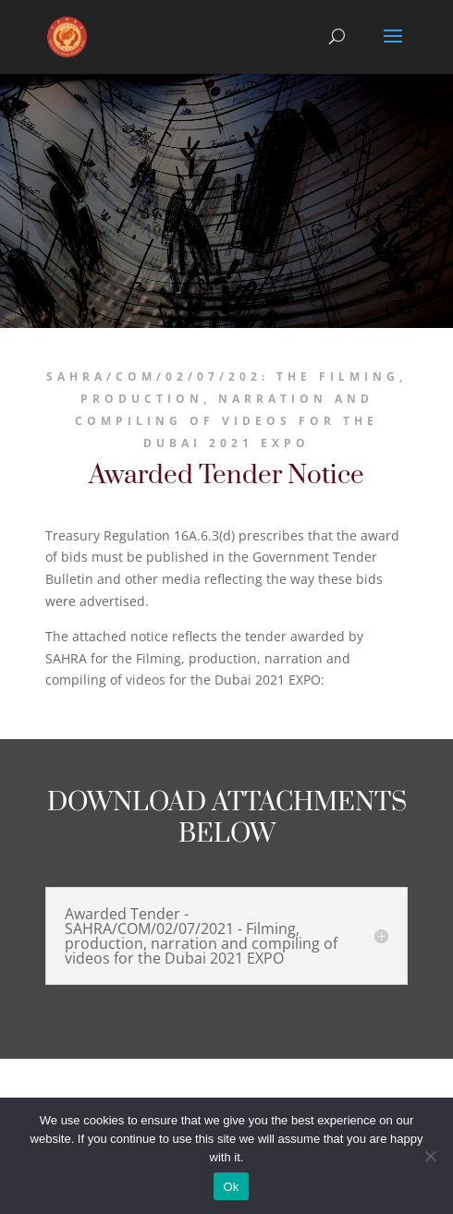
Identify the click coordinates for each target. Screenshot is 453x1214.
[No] (430, 1156)
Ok (231, 1187)
